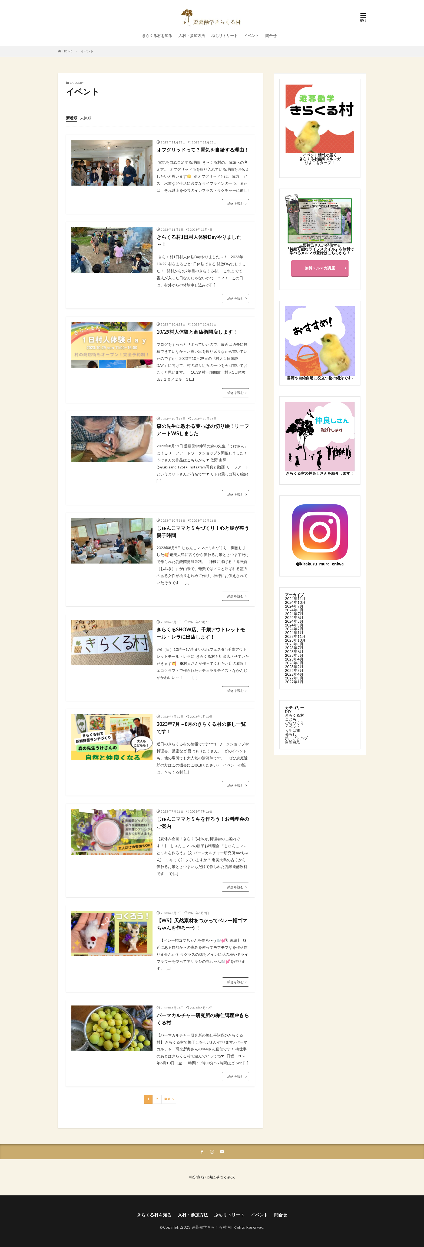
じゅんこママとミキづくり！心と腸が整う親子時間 (203, 531)
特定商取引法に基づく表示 (212, 1177)
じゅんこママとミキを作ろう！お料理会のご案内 (203, 822)
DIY (288, 711)
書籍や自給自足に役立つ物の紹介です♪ (320, 378)
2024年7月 (294, 613)
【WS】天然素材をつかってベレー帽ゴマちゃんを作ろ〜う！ (202, 924)
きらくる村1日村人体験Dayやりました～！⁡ (199, 240)
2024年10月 (295, 602)
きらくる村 (294, 715)
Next (167, 1099)
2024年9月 (294, 606)
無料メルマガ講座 (320, 268)
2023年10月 (295, 640)
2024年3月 (294, 624)
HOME (67, 51)
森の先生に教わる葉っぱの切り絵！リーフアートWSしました (203, 429)
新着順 (71, 118)
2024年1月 (294, 632)
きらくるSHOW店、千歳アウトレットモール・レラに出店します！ (201, 633)
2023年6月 (294, 651)
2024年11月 (295, 598)
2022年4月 (294, 674)
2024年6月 (294, 617)
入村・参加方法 (191, 35)
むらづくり (294, 722)
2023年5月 (294, 655)
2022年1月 (294, 681)
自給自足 (292, 741)
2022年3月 (294, 677)
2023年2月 (294, 666)
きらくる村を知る (157, 35)
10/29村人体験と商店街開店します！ (197, 332)
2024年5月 (294, 621)
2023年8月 (294, 643)
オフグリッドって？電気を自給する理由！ (203, 150)
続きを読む (235, 204)
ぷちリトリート (224, 35)
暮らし (290, 734)
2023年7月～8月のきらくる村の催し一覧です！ (201, 727)
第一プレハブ (296, 737)
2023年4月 (294, 658)
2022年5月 (294, 670)
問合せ (271, 35)
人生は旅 (292, 730)
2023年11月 (295, 636)
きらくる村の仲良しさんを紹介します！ (320, 473)
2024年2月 (294, 628)
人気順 (85, 118)
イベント (251, 35)
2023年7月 (294, 647)
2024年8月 (294, 609)
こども (290, 718)
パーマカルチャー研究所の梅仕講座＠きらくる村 (203, 1018)
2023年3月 (294, 662)
